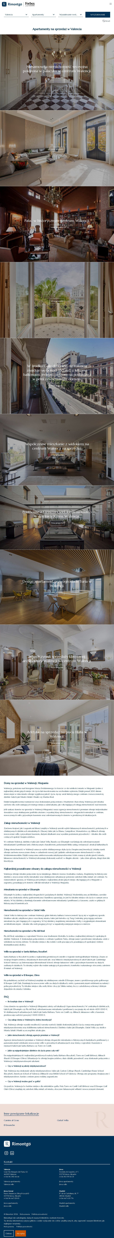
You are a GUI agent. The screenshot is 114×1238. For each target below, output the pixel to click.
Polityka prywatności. (24, 1226)
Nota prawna (25, 1214)
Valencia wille (9, 1184)
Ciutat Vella (62, 1120)
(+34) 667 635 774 (66, 1198)
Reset (106, 20)
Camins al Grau (11, 1120)
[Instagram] (6, 1153)
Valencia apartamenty (12, 1181)
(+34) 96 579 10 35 (66, 1177)
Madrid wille (64, 1206)
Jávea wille (63, 1184)
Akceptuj (20, 1233)
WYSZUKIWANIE (97, 14)
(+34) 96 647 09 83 (11, 1198)
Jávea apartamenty (66, 1181)
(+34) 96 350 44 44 (11, 1177)
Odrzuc (9, 1233)
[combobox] (5, 14)
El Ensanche (9, 1125)
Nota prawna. (9, 1226)
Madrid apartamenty (67, 1203)
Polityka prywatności (39, 1214)
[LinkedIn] (12, 1153)
